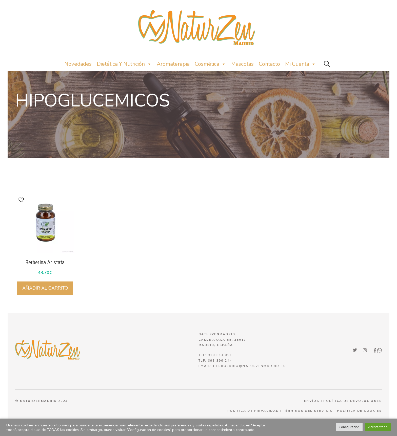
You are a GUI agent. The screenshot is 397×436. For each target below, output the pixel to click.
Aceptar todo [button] (378, 427)
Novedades (78, 64)
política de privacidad (253, 411)
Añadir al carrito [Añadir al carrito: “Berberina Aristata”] (45, 288)
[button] (327, 64)
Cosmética (210, 64)
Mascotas (242, 64)
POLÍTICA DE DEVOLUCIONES (352, 401)
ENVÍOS (311, 401)
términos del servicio (308, 411)
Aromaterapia (173, 64)
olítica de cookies (361, 411)
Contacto (269, 64)
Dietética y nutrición (124, 64)
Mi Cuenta (300, 64)
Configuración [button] (349, 427)
